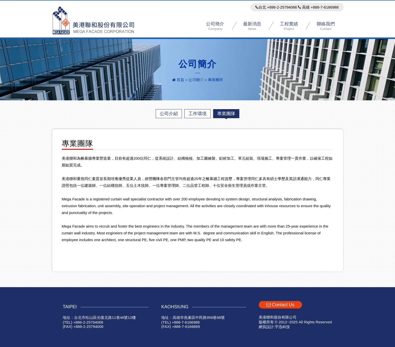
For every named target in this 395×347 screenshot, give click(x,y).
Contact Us (280, 304)
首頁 (178, 80)
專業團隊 (226, 113)
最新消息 (252, 26)
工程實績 (289, 26)
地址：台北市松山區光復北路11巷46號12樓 (99, 317)
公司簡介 (215, 26)
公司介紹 (169, 113)
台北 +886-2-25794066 (276, 7)
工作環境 (197, 113)
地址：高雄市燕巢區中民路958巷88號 (193, 317)
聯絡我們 (326, 26)
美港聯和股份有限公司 (93, 20)
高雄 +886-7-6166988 (318, 7)
